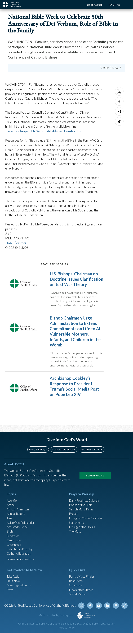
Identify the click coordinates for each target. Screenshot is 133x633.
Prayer (73, 509)
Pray (10, 588)
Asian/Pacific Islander (21, 519)
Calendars (76, 584)
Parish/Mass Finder (82, 574)
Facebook (119, 101)
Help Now (13, 579)
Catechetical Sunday (20, 547)
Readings (113, 4)
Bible (10, 528)
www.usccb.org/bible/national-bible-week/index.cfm (44, 130)
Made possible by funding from (56, 615)
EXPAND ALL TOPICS (19, 557)
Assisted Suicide (18, 523)
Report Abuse (93, 5)
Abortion (13, 495)
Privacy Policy (66, 627)
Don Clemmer (16, 242)
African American (18, 505)
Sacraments (77, 519)
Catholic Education (19, 551)
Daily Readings (38, 444)
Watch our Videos (92, 444)
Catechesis (14, 542)
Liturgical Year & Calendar (86, 514)
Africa (11, 500)
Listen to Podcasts (63, 444)
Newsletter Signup (81, 588)
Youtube (100, 605)
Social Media (77, 593)
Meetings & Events (20, 584)
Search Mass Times (82, 505)
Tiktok (119, 121)
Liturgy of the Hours (82, 523)
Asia (10, 514)
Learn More (95, 470)
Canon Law (14, 537)
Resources (76, 579)
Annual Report (16, 509)
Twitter (119, 91)
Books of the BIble (81, 500)
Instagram (119, 111)
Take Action (14, 574)
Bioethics (13, 533)
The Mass (75, 528)
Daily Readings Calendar (86, 495)
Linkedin (108, 605)
